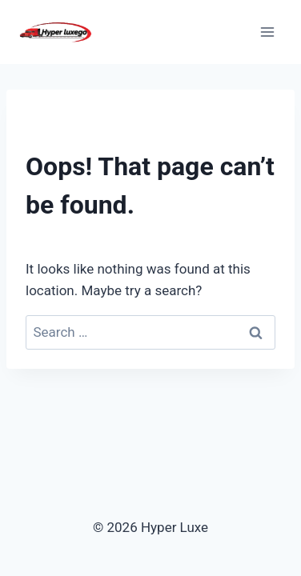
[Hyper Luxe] (55, 32)
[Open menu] (267, 31)
